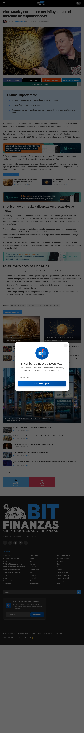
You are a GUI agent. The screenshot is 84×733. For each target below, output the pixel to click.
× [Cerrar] (65, 345)
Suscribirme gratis (42, 384)
